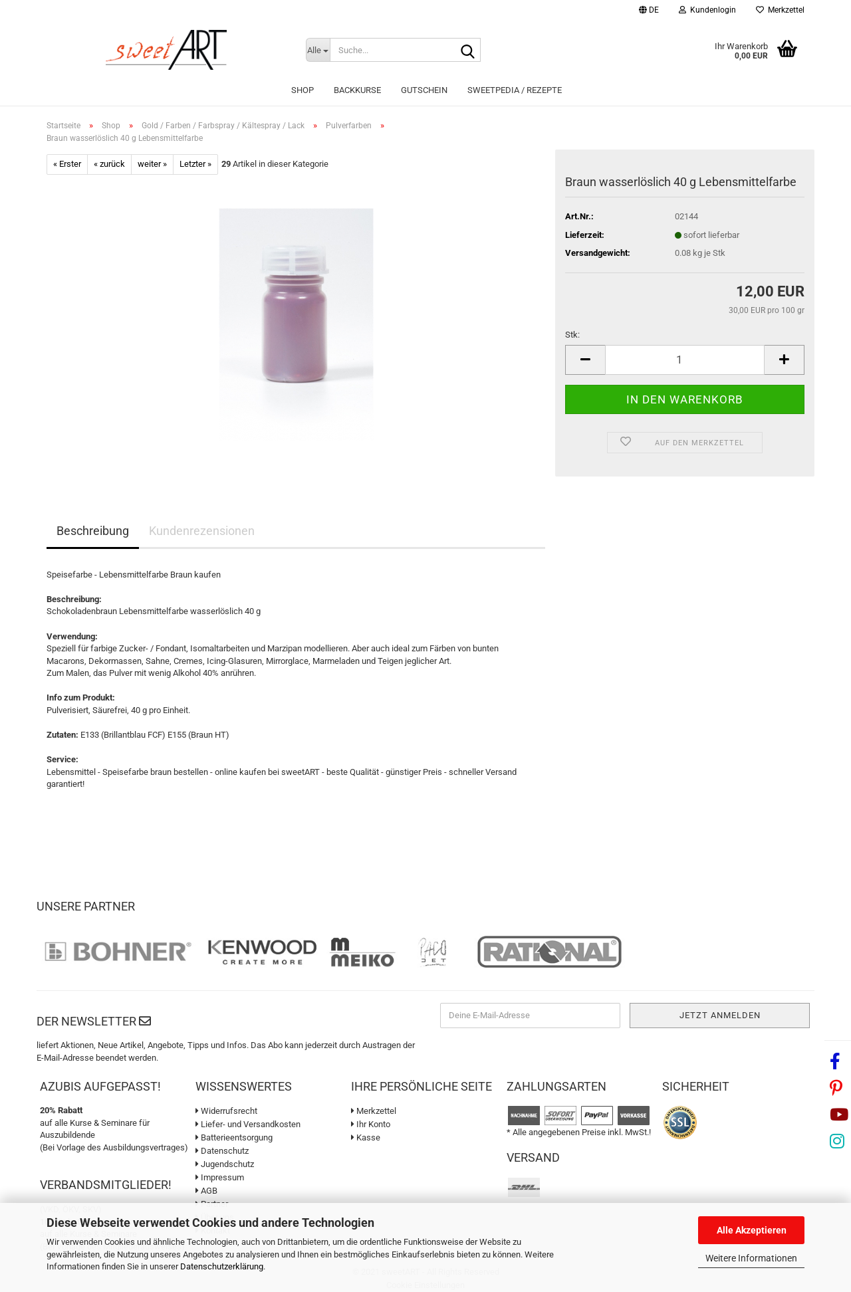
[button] (649, 11)
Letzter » (195, 164)
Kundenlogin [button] (707, 10)
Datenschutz (222, 1151)
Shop (302, 90)
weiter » (152, 164)
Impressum (219, 1177)
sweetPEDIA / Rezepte (514, 90)
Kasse (365, 1137)
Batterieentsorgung (234, 1137)
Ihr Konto (370, 1124)
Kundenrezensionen (202, 531)
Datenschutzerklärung (221, 1266)
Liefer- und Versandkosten (248, 1124)
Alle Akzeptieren (752, 1230)
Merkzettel (780, 10)
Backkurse (357, 90)
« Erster (67, 164)
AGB (206, 1191)
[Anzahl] (685, 360)
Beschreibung (93, 531)
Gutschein (424, 90)
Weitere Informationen (751, 1258)
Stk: (572, 335)
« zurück (109, 164)
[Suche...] (318, 50)
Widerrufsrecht (226, 1111)
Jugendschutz (224, 1164)
